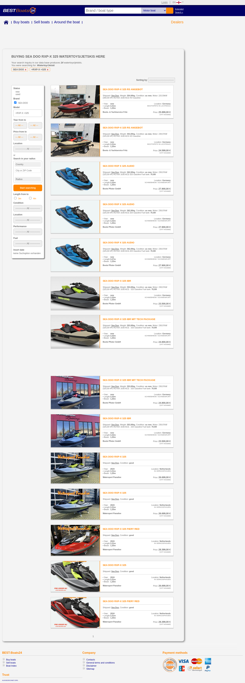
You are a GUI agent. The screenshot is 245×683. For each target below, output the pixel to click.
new (18, 92)
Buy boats (21, 22)
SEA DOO (20, 69)
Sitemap (90, 669)
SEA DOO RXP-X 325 (114, 456)
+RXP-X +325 (40, 69)
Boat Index (11, 666)
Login (164, 2)
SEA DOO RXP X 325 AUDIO (118, 166)
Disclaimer (91, 666)
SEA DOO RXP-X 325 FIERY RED (121, 529)
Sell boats (42, 22)
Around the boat (67, 22)
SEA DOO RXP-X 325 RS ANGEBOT (123, 89)
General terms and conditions (100, 662)
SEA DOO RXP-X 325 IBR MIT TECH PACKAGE (129, 319)
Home (5, 23)
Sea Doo (115, 95)
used (18, 94)
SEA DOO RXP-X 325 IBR (117, 281)
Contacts (90, 659)
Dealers (177, 22)
